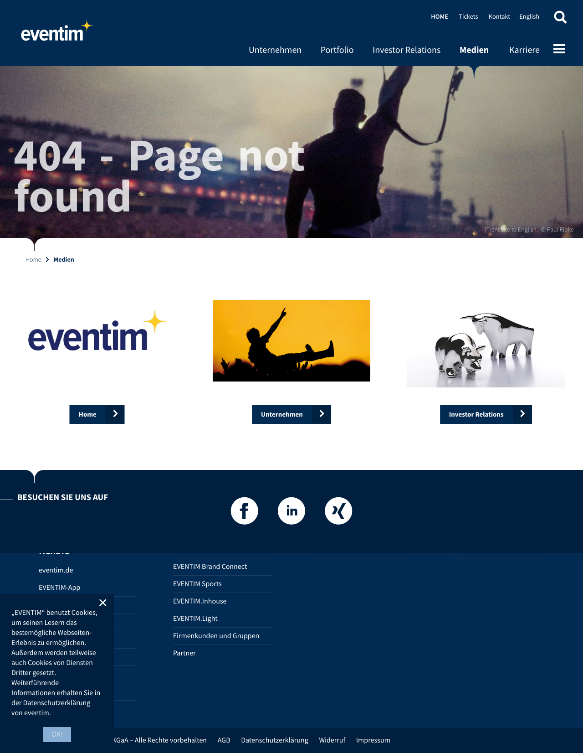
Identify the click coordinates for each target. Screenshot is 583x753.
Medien (474, 50)
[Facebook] (244, 513)
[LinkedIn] (291, 513)
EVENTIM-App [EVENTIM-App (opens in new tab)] (59, 587)
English (529, 16)
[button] (560, 19)
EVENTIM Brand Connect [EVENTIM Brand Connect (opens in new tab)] (210, 566)
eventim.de (56, 570)
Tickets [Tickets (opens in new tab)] (468, 16)
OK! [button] (56, 734)
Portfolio (337, 50)
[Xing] (338, 513)
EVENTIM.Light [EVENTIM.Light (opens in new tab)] (195, 618)
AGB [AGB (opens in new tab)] (224, 740)
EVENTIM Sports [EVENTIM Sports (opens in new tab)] (197, 583)
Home (57, 34)
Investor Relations (406, 50)
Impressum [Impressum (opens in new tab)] (373, 740)
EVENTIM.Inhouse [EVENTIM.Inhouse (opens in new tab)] (200, 601)
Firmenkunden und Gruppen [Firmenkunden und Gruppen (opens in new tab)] (216, 635)
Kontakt (499, 16)
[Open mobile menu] (559, 49)
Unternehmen (275, 50)
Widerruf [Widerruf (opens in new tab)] (332, 740)
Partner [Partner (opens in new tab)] (184, 653)
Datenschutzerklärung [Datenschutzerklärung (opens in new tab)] (274, 740)
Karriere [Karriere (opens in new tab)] (524, 50)
